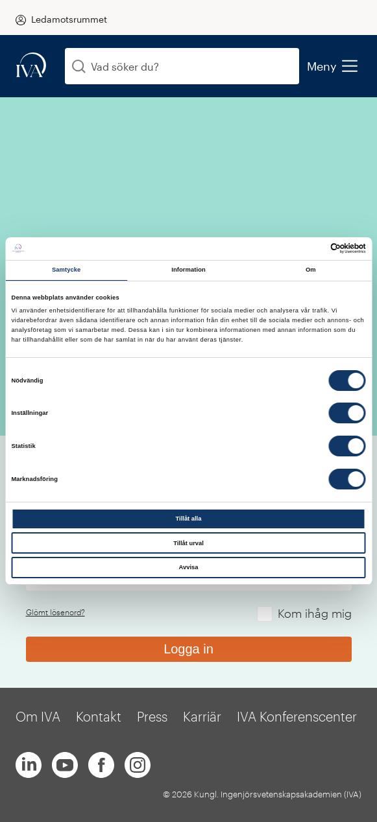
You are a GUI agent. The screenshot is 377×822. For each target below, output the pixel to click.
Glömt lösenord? (55, 611)
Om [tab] (311, 269)
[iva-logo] (31, 66)
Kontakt (98, 716)
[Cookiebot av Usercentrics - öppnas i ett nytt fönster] (309, 248)
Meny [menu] (332, 66)
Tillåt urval (188, 543)
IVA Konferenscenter (297, 716)
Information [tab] (188, 269)
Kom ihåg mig (315, 613)
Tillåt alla (189, 518)
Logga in (188, 649)
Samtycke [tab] (66, 269)
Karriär (202, 716)
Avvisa (189, 567)
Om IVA (38, 716)
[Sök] (79, 66)
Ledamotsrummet (69, 19)
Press (152, 716)
